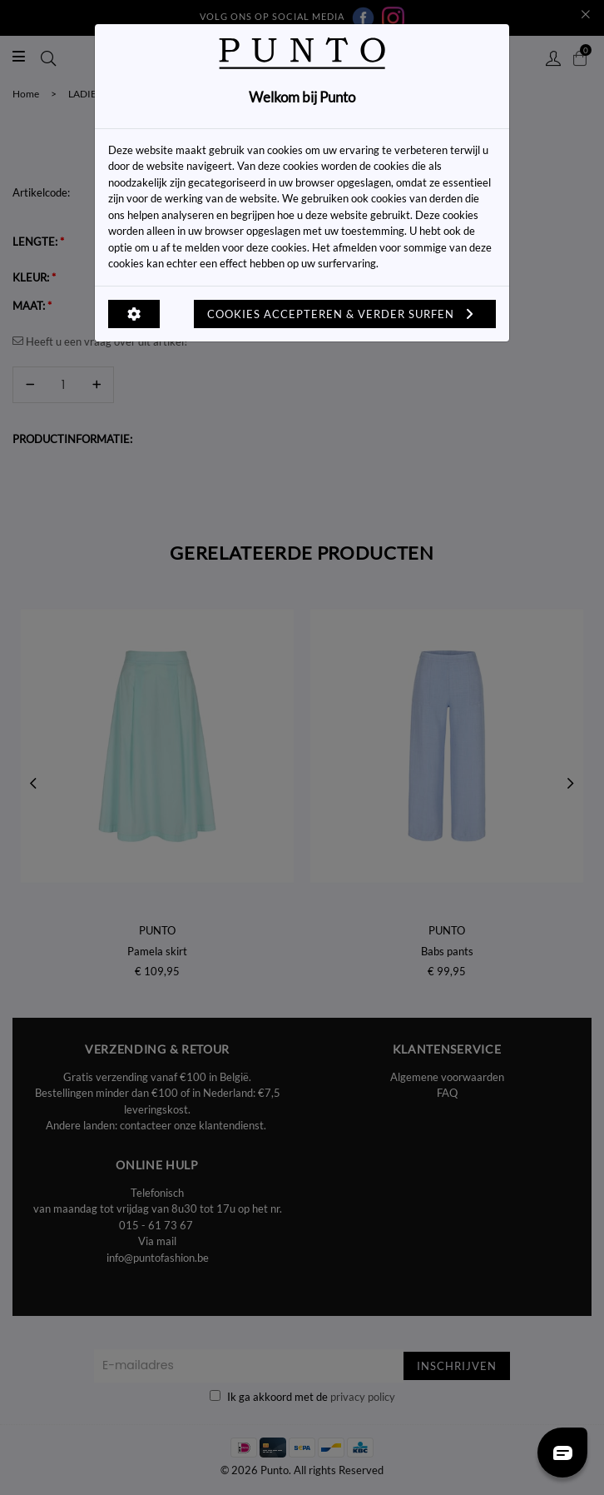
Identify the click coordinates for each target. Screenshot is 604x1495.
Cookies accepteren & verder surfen (345, 314)
